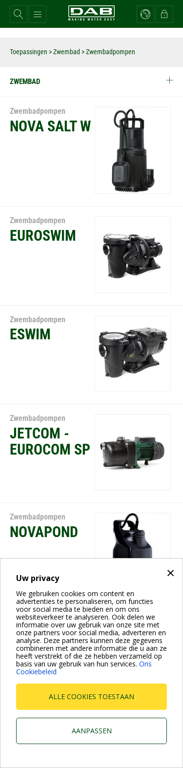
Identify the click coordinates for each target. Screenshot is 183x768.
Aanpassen (92, 730)
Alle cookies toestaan (91, 696)
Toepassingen (28, 52)
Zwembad (66, 52)
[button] (18, 14)
